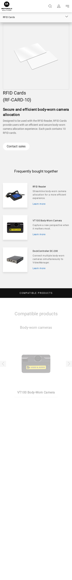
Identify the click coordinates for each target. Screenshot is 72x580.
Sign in (58, 6)
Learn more (39, 204)
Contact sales (16, 146)
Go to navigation (67, 6)
